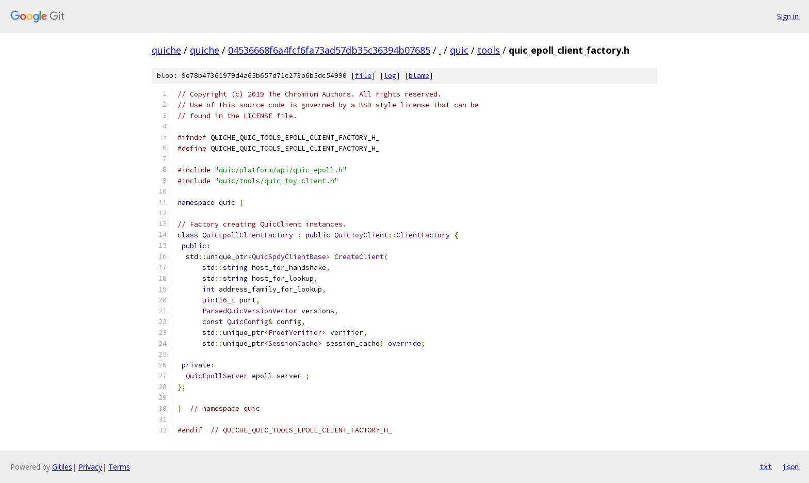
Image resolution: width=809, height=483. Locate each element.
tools (488, 50)
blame (419, 75)
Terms (119, 467)
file (363, 75)
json (790, 466)
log (390, 75)
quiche (166, 50)
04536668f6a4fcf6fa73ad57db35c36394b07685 (329, 50)
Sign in (788, 16)
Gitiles (62, 467)
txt (765, 466)
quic (459, 50)
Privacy (90, 467)
